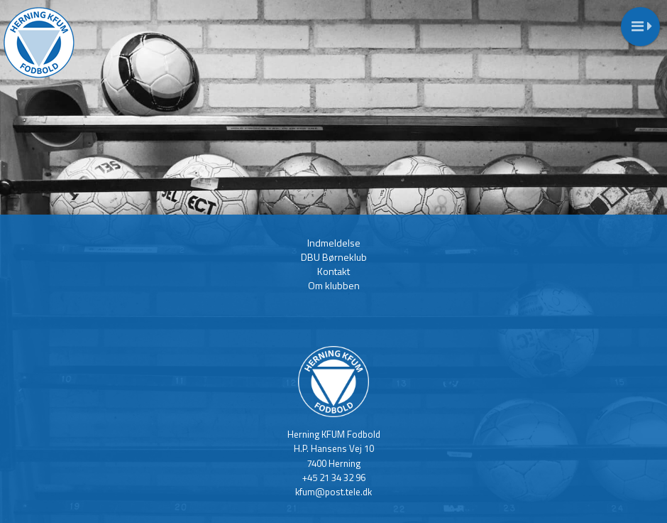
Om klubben (334, 285)
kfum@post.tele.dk (333, 492)
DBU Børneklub (334, 256)
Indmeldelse (333, 242)
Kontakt (333, 271)
